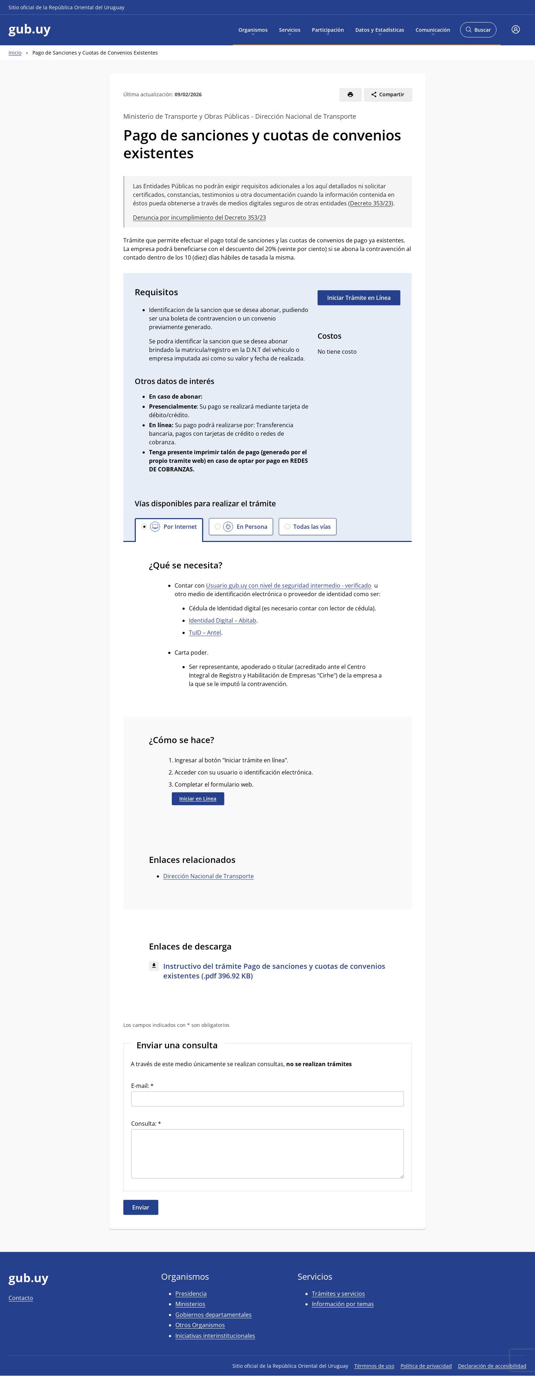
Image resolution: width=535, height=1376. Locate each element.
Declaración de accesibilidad (492, 1365)
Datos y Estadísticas (379, 29)
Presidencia (191, 1294)
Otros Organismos (200, 1325)
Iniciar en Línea (197, 798)
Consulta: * (146, 1123)
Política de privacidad (426, 1365)
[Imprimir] (350, 94)
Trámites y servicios (338, 1294)
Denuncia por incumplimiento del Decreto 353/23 (199, 217)
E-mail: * (142, 1086)
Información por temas (343, 1304)
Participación (328, 29)
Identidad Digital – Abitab (222, 620)
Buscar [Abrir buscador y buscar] (478, 31)
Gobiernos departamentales (213, 1315)
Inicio (15, 52)
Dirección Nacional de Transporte (208, 876)
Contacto (21, 1298)
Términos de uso (374, 1365)
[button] (515, 30)
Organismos (253, 29)
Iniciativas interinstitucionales (215, 1336)
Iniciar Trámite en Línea (359, 298)
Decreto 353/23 (370, 203)
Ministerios (190, 1304)
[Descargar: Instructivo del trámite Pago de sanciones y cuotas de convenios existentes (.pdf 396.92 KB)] (267, 971)
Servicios (289, 29)
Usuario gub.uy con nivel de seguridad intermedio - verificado (288, 585)
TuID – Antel (205, 632)
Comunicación (433, 29)
